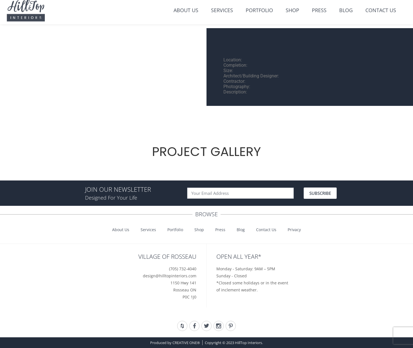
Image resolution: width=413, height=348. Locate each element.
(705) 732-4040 (182, 268)
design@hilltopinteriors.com (169, 275)
